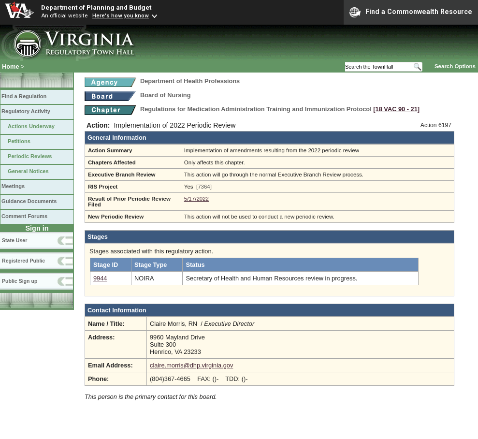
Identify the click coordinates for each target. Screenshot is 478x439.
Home (10, 66)
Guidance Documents (29, 201)
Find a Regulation (23, 96)
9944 (100, 278)
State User (14, 240)
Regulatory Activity (25, 111)
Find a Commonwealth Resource (410, 12)
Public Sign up (19, 281)
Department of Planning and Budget (96, 7)
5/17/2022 (196, 199)
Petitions (19, 141)
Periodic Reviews (30, 156)
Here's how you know (120, 15)
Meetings (13, 186)
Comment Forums (24, 216)
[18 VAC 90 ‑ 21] (396, 109)
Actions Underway (31, 126)
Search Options (455, 66)
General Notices (28, 171)
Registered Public (23, 260)
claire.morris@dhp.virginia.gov (191, 365)
